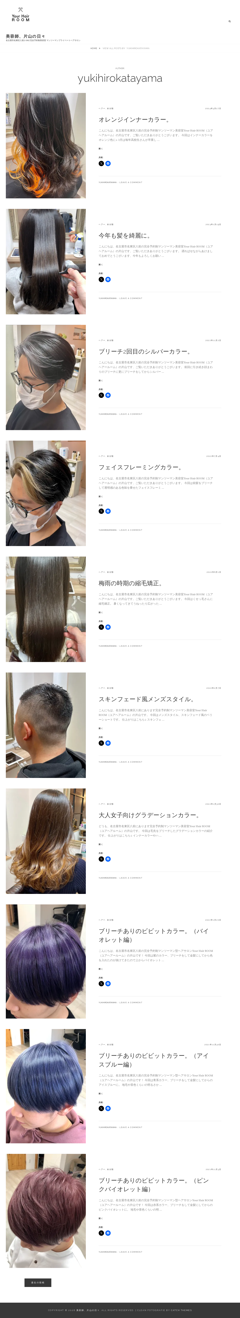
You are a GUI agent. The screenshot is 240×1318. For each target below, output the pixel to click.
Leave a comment (131, 182)
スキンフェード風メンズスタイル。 (148, 699)
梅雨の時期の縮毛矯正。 (132, 583)
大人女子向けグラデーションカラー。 (150, 814)
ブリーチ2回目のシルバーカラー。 (146, 351)
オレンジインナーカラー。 (135, 119)
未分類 (110, 108)
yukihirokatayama (107, 182)
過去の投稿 (38, 1282)
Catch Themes (181, 1310)
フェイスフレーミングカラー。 (141, 467)
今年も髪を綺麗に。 (126, 235)
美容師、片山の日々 (26, 36)
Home (94, 48)
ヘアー (102, 108)
